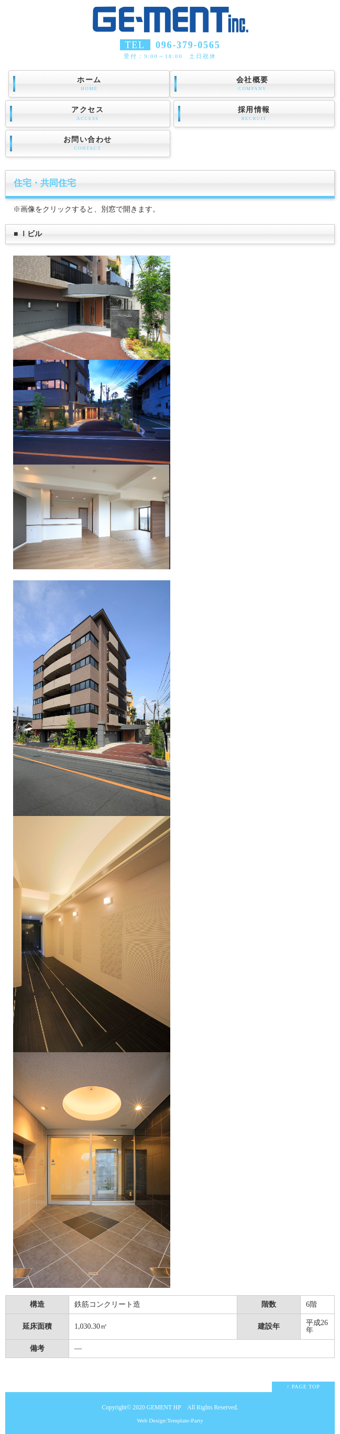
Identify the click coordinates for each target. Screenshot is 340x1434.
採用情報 (254, 114)
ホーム (89, 84)
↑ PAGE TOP (303, 1386)
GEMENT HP (164, 1407)
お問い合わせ (88, 143)
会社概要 (252, 84)
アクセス (88, 114)
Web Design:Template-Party (170, 1420)
